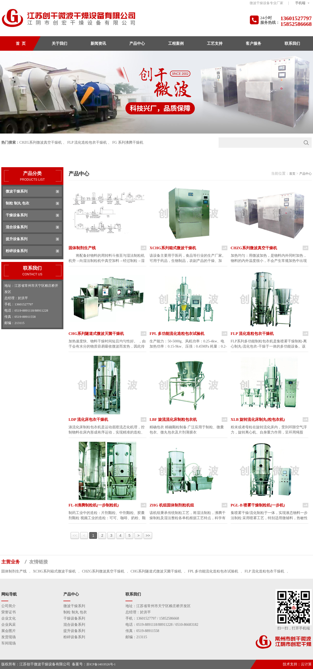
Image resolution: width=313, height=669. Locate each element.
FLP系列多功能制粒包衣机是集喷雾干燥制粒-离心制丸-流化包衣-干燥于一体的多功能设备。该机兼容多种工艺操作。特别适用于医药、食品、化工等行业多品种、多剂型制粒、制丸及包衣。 (269, 344)
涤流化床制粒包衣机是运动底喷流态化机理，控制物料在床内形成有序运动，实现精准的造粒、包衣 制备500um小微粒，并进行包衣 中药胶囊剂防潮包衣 (107, 430)
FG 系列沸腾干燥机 (127, 142)
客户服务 (253, 43)
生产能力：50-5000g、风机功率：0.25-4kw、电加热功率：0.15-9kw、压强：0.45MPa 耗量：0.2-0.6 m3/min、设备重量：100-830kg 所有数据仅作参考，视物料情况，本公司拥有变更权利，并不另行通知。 (188, 344)
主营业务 (10, 561)
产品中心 (137, 43)
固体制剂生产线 (82, 248)
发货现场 (8, 637)
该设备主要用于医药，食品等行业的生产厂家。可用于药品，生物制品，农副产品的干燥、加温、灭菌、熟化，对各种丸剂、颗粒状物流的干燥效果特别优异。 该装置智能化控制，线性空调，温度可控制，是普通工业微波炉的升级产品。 (188, 258)
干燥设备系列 (16, 215)
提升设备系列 (16, 239)
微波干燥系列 (16, 191)
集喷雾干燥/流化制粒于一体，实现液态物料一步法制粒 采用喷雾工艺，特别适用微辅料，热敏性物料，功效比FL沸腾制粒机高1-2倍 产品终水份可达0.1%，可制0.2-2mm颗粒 (269, 516)
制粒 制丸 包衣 (17, 203)
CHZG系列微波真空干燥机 (40, 142)
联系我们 (292, 43)
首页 (292, 173)
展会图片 (8, 631)
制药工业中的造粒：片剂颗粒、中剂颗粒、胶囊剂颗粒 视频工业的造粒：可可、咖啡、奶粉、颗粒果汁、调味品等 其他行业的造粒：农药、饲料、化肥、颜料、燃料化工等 (107, 516)
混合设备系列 (16, 227)
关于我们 (59, 43)
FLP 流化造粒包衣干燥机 (87, 142)
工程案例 (176, 43)
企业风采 (8, 625)
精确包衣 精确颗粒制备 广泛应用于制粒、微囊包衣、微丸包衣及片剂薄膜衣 (187, 429)
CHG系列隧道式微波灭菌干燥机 (96, 334)
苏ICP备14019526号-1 (101, 664)
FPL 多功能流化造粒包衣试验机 (177, 334)
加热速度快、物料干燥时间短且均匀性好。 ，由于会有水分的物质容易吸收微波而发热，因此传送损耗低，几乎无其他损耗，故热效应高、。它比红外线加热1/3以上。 (107, 344)
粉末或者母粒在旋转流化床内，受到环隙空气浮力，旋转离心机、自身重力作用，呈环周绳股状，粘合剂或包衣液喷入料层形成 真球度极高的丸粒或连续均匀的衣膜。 (269, 430)
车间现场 (8, 643)
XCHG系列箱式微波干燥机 (173, 248)
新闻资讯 (98, 43)
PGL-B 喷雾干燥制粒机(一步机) (258, 505)
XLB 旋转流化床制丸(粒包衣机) (258, 419)
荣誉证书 (8, 612)
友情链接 (38, 561)
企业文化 (8, 618)
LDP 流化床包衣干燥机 (88, 419)
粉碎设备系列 (16, 251)
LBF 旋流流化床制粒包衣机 (173, 419)
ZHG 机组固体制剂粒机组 (172, 505)
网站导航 (9, 594)
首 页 (21, 43)
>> (148, 535)
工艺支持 (214, 43)
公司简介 (8, 606)
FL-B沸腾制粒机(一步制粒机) (94, 505)
